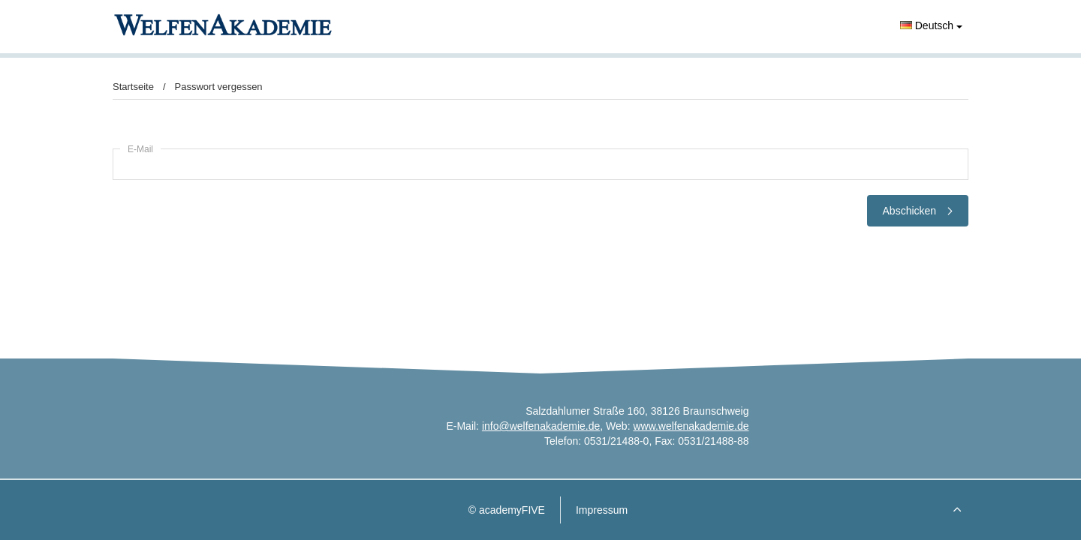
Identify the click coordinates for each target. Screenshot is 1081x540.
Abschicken (918, 211)
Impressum (602, 510)
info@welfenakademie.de (541, 426)
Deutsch (931, 26)
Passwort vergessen (219, 86)
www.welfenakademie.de (690, 426)
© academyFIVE (506, 510)
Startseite (133, 86)
